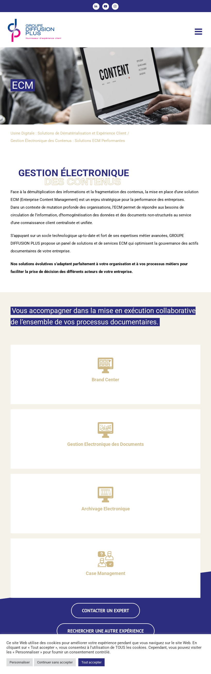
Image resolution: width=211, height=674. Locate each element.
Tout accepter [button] (91, 662)
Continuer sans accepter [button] (55, 662)
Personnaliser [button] (20, 662)
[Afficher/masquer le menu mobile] (199, 31)
